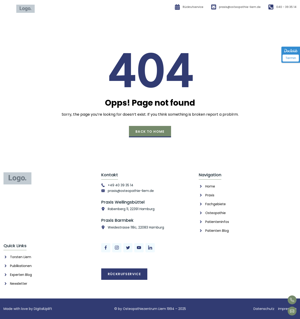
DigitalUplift (43, 308)
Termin (291, 58)
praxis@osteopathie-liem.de (131, 190)
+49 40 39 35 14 (120, 185)
